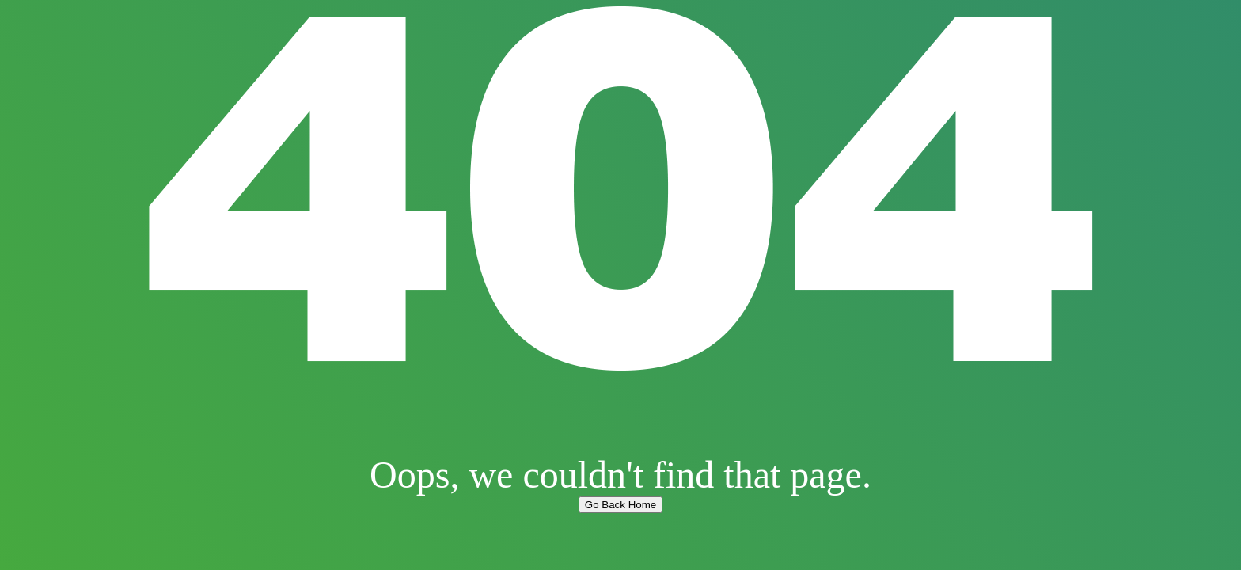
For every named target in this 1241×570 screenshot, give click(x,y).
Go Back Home (620, 505)
